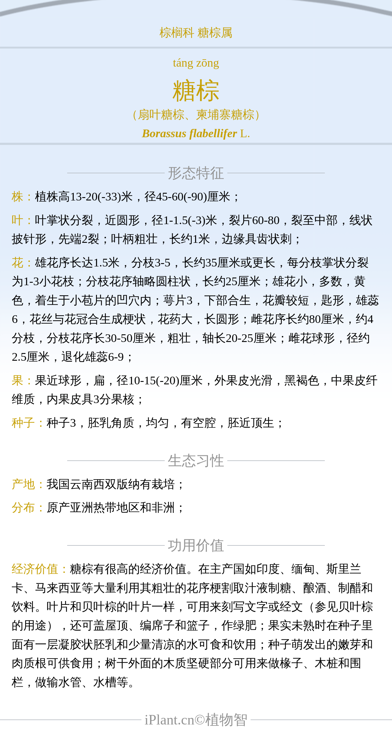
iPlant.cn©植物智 (196, 720)
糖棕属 (215, 32)
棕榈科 (176, 32)
